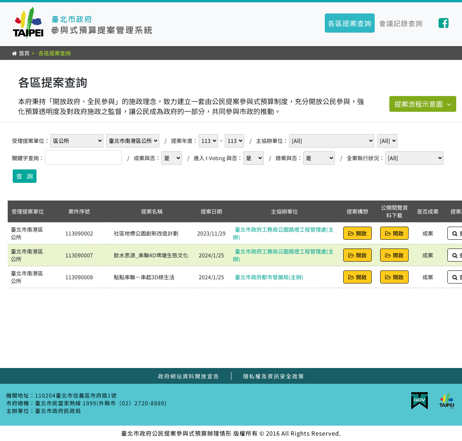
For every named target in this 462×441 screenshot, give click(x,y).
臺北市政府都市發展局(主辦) (269, 277)
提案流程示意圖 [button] (422, 104)
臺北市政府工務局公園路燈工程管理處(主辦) (283, 233)
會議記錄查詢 (401, 23)
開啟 (357, 233)
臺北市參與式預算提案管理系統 (84, 23)
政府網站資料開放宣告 (188, 376)
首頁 (24, 53)
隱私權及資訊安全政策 (273, 376)
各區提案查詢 (350, 23)
